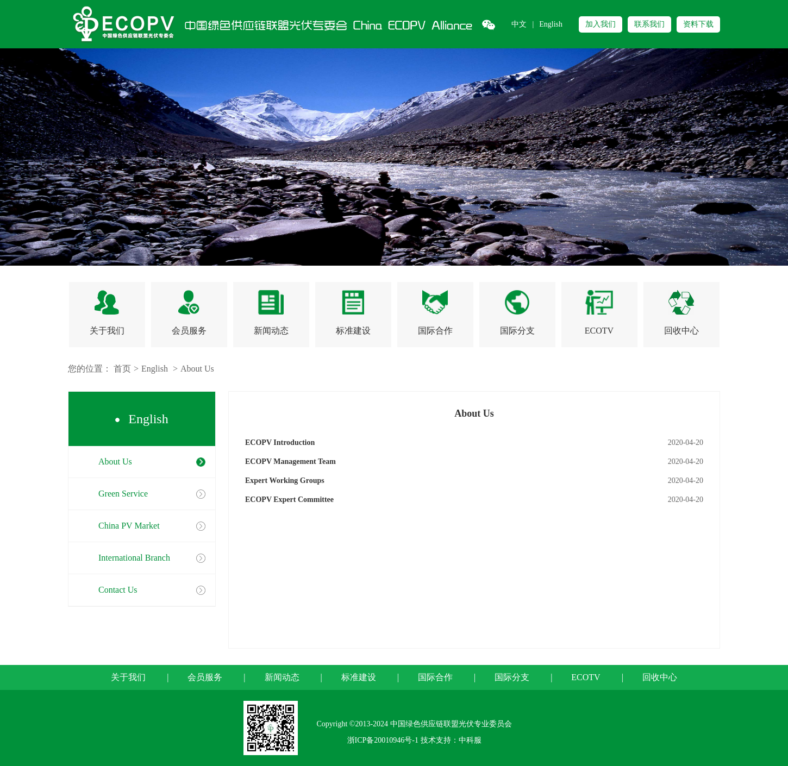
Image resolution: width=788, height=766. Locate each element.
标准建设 (358, 677)
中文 (519, 24)
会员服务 (204, 677)
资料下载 (698, 24)
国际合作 (435, 677)
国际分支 (512, 677)
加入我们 (600, 24)
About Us (197, 368)
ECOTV (585, 677)
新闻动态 (282, 677)
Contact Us (117, 589)
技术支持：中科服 (451, 740)
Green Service (123, 493)
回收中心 (659, 677)
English (550, 24)
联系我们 (649, 24)
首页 (122, 368)
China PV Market (129, 525)
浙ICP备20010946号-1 (382, 740)
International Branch (134, 557)
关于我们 (128, 677)
